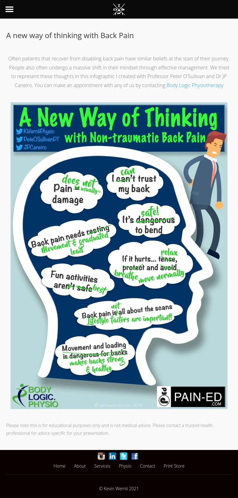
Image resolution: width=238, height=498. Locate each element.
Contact (147, 466)
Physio (125, 466)
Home (59, 466)
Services (102, 466)
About (80, 466)
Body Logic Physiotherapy (194, 85)
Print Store (174, 466)
